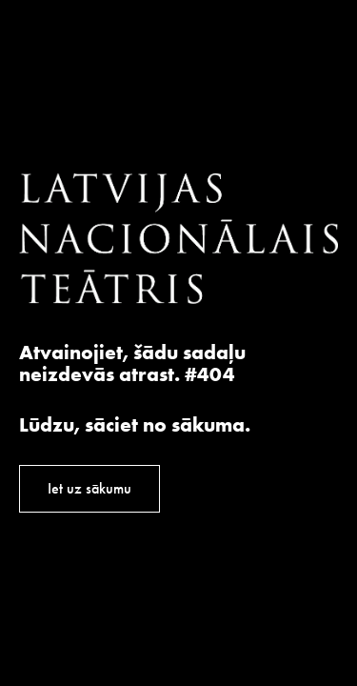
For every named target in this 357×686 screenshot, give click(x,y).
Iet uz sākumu (89, 488)
